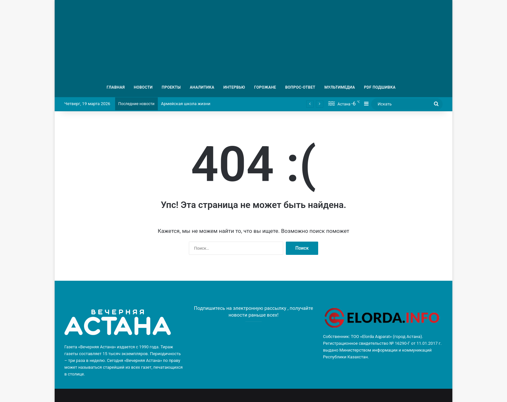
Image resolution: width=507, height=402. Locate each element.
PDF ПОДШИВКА (380, 87)
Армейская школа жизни (185, 103)
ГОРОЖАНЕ (265, 87)
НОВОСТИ (143, 87)
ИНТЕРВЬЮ (234, 87)
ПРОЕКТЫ (171, 87)
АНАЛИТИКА (202, 87)
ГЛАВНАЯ (116, 87)
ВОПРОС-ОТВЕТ (300, 87)
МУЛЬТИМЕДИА (339, 87)
